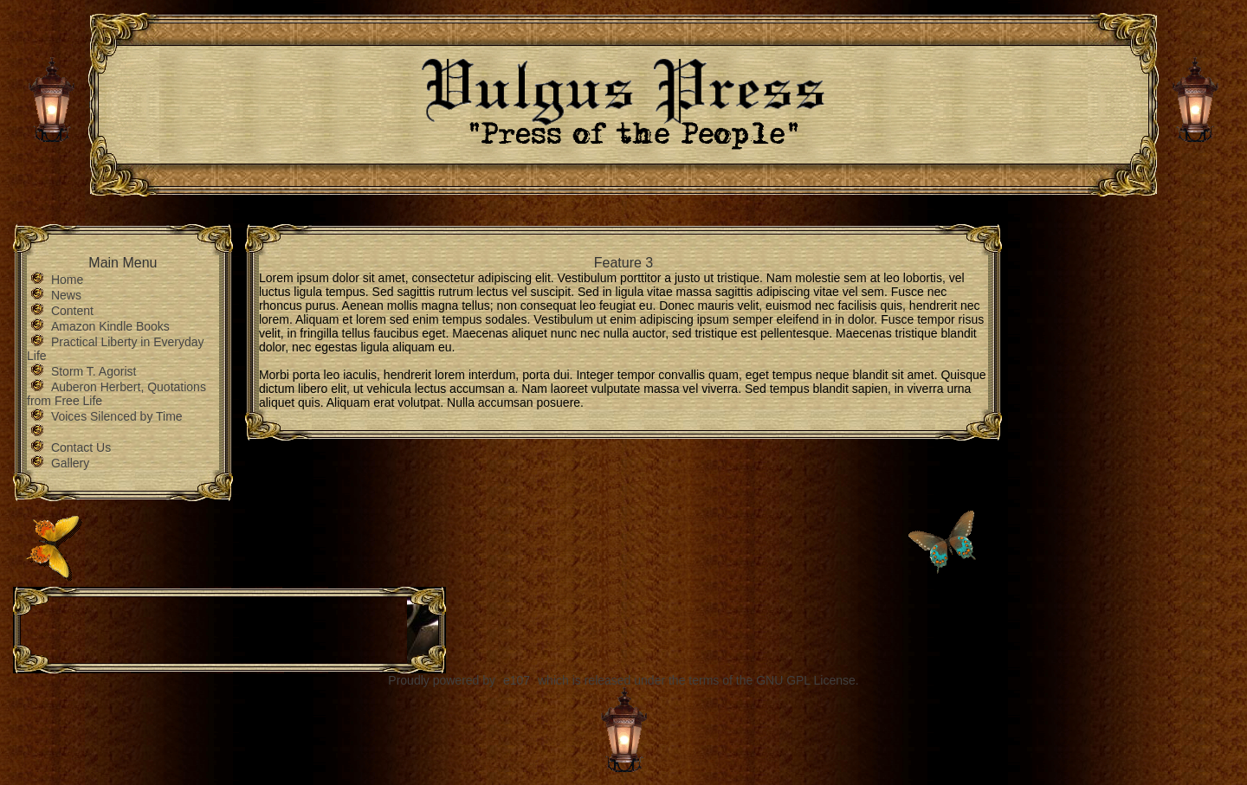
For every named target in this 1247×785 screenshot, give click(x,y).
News (66, 295)
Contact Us (81, 447)
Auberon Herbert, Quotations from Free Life (116, 394)
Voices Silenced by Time (117, 416)
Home (67, 279)
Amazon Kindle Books (110, 326)
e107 (516, 680)
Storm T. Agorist (94, 371)
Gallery (70, 463)
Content (72, 311)
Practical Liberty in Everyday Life (115, 349)
